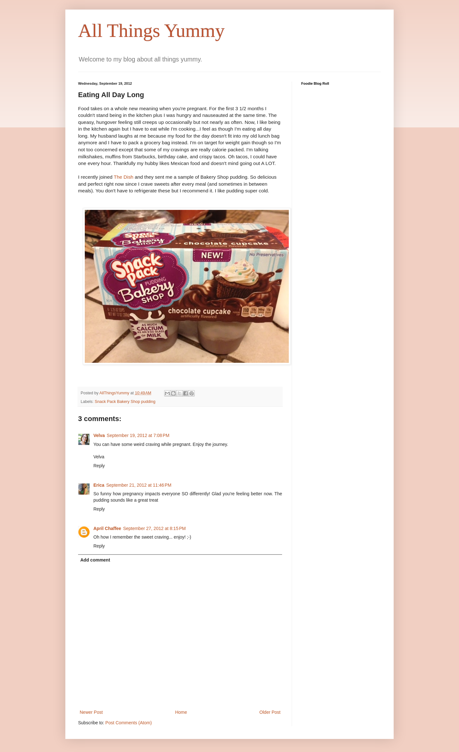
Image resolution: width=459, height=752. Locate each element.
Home (181, 712)
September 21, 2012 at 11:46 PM (138, 485)
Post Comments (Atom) (129, 722)
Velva (99, 435)
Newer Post (91, 712)
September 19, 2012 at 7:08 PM (138, 435)
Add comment (95, 559)
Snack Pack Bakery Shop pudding (125, 401)
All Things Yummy (151, 30)
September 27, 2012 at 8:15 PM (154, 528)
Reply (99, 465)
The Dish (124, 177)
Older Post (269, 712)
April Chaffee (107, 528)
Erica (98, 485)
